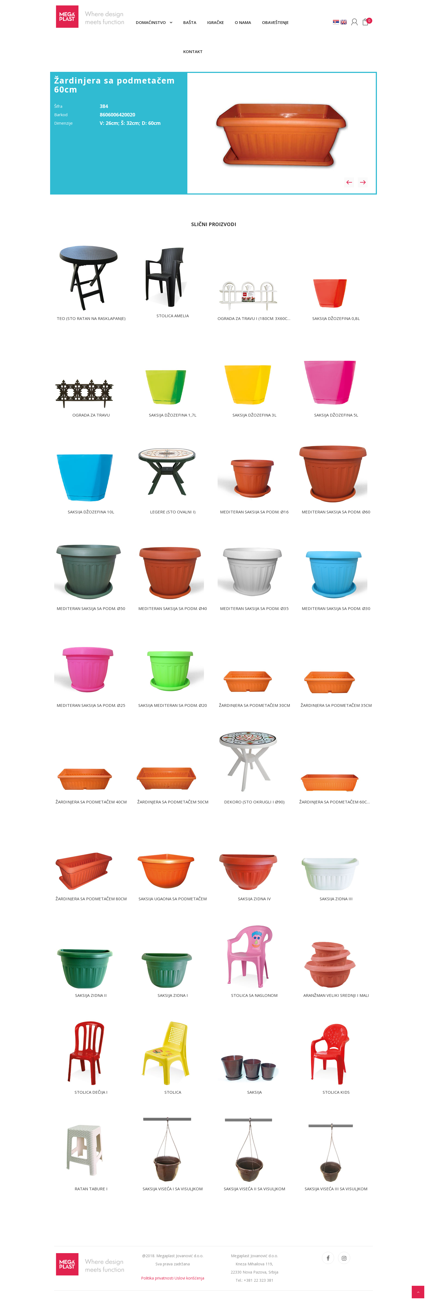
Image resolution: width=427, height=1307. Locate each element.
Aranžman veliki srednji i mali (336, 995)
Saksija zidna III (336, 898)
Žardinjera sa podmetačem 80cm (91, 898)
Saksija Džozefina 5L (336, 415)
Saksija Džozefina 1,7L (172, 415)
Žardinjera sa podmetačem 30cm (254, 705)
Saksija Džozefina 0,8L (336, 318)
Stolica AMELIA (173, 315)
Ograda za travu (91, 415)
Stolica (172, 1092)
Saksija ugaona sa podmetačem (173, 898)
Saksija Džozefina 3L (254, 415)
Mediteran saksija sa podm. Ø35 (254, 608)
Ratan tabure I (91, 1188)
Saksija (254, 1092)
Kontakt (193, 51)
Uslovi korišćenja (189, 1278)
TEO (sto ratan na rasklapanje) (91, 318)
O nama (243, 22)
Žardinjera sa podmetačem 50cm (172, 801)
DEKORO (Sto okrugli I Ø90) (254, 801)
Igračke (215, 22)
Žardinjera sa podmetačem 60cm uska (340, 801)
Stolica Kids (336, 1092)
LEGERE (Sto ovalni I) (173, 511)
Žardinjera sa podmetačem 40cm (91, 801)
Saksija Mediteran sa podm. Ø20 (172, 705)
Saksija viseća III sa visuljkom (336, 1188)
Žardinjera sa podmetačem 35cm (336, 705)
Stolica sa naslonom (254, 995)
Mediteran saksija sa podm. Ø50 (91, 608)
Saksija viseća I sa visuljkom (173, 1188)
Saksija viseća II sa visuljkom (254, 1188)
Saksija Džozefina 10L (91, 511)
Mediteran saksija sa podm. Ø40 (172, 608)
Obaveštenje (275, 22)
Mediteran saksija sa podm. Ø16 (254, 511)
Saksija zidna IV (254, 898)
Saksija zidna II (91, 995)
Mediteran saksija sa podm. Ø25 (91, 705)
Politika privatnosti (157, 1278)
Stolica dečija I (91, 1092)
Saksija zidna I (173, 995)
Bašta (189, 22)
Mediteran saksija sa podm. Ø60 (336, 511)
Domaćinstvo (151, 22)
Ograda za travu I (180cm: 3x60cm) (255, 318)
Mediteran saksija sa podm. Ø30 (336, 608)
